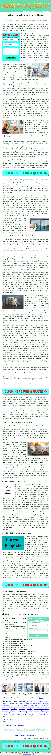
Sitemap (3, 741)
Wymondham (45, 711)
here (40, 698)
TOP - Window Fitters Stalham (13, 725)
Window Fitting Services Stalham (20, 614)
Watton (36, 711)
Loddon (4, 717)
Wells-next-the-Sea (41, 709)
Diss (3, 707)
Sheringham (45, 705)
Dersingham (37, 703)
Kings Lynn (22, 711)
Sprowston (34, 705)
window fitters (7, 27)
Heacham (4, 713)
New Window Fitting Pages (12, 741)
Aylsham (12, 711)
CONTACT (38, 11)
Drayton (31, 715)
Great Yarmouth (7, 703)
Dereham (4, 711)
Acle (30, 711)
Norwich (29, 709)
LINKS (28, 11)
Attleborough (21, 715)
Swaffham (22, 707)
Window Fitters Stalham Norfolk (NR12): (18, 25)
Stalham (39, 397)
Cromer (37, 713)
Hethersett (41, 715)
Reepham (21, 713)
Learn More (27, 754)
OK (33, 754)
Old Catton (16, 705)
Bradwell (31, 707)
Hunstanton (6, 705)
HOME (23, 11)
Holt (16, 703)
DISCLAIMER (45, 11)
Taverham (22, 709)
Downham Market (8, 715)
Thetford (29, 713)
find (7, 595)
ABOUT (33, 11)
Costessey (39, 707)
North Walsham (25, 703)
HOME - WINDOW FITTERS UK (25, 735)
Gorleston (45, 713)
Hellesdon (12, 713)
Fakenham (26, 705)
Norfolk (33, 701)
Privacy (48, 741)
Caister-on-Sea (12, 707)
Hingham (14, 709)
